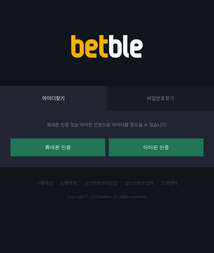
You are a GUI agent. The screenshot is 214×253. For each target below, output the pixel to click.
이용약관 (44, 183)
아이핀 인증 (156, 147)
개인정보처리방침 (101, 183)
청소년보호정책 (139, 183)
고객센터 (169, 183)
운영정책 (68, 183)
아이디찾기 (53, 98)
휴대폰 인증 (58, 147)
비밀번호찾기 (160, 98)
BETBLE (107, 46)
